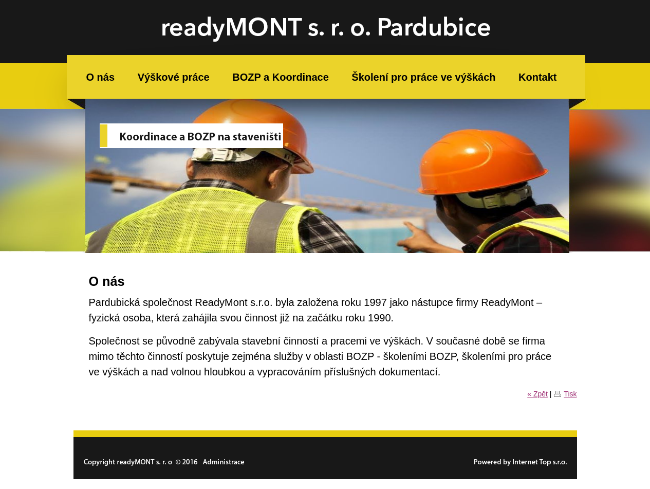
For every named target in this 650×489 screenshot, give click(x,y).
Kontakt (537, 77)
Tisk (570, 394)
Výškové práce (174, 77)
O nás (100, 77)
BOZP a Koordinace (280, 77)
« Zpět (537, 394)
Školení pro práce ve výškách (423, 77)
